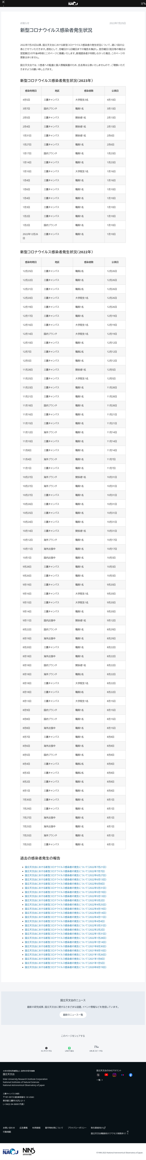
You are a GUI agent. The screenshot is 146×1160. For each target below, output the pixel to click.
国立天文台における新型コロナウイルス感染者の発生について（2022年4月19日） (65, 908)
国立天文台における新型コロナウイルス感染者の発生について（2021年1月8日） (65, 958)
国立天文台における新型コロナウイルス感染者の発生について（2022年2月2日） (65, 929)
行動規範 (7, 1131)
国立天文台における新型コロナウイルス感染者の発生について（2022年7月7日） (65, 871)
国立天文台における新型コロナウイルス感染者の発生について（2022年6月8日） (65, 883)
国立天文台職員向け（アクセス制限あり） (110, 1133)
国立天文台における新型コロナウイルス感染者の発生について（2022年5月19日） (65, 892)
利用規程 (36, 1127)
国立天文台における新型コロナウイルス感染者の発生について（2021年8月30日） (65, 946)
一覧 (99, 1080)
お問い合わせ (9, 1127)
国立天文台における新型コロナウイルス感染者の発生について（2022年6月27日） (65, 875)
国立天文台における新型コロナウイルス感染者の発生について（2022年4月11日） (65, 917)
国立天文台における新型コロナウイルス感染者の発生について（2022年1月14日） (65, 942)
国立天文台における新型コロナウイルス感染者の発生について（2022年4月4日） (65, 921)
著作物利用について (54, 1127)
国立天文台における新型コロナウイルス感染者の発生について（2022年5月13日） (65, 896)
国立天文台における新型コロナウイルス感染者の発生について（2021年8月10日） (65, 950)
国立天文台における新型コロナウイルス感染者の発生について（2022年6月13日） (65, 879)
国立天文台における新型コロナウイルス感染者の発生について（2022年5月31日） (65, 887)
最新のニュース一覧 (73, 1014)
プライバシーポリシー (77, 1127)
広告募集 (24, 1127)
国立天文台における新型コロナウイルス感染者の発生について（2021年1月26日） (65, 954)
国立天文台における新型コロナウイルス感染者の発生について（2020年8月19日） (65, 967)
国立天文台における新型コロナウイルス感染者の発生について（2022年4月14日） (65, 912)
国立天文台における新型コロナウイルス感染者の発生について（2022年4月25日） (65, 904)
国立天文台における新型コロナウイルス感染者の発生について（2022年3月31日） (65, 925)
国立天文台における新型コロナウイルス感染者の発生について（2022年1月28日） (65, 938)
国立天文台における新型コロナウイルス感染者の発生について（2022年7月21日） (65, 867)
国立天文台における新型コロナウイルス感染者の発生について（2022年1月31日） (65, 933)
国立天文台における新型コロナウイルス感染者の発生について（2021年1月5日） (65, 963)
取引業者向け (98, 1127)
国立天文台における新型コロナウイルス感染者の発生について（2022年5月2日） (65, 900)
